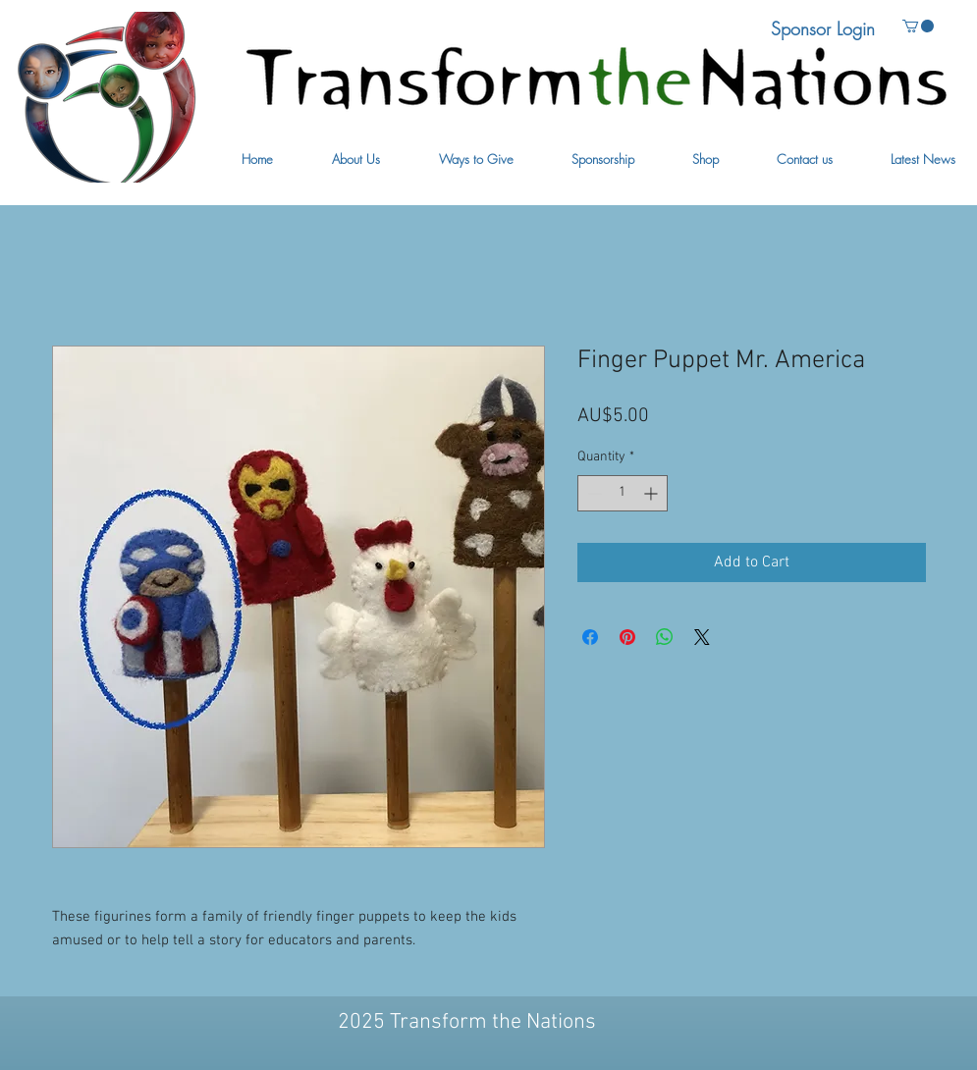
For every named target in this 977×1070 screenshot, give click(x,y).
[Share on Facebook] (590, 637)
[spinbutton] (622, 493)
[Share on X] (702, 637)
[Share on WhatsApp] (665, 637)
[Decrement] (592, 493)
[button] (355, 159)
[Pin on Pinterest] (627, 637)
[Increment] (652, 493)
